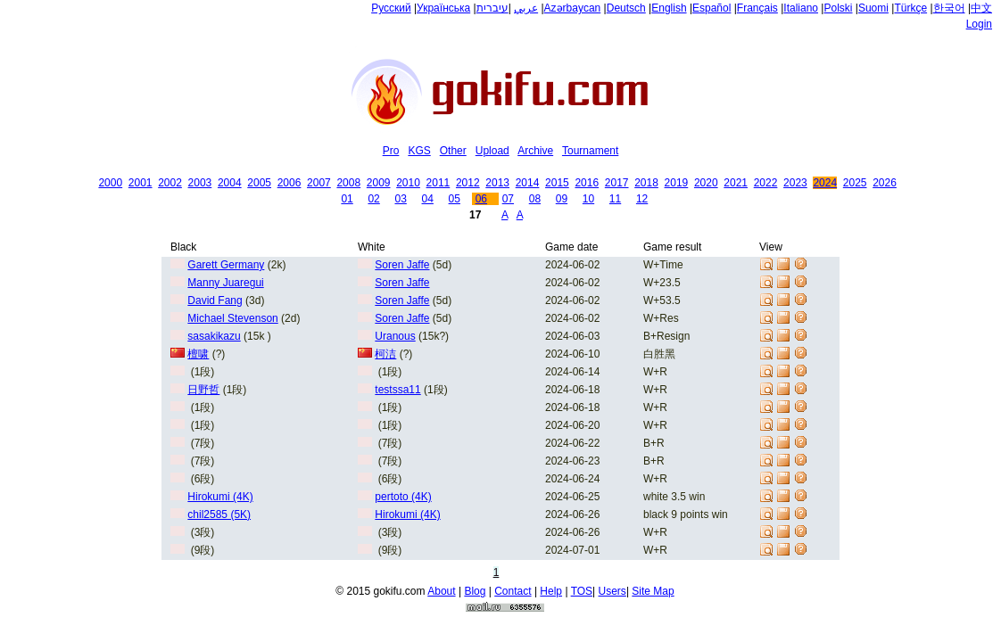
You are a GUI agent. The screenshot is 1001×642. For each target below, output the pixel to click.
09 (561, 199)
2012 (468, 183)
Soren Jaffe (402, 265)
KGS (419, 150)
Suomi (873, 8)
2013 (497, 183)
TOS (581, 591)
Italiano (800, 8)
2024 (825, 183)
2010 (408, 183)
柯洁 (385, 354)
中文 (981, 8)
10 (588, 199)
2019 (677, 183)
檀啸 (198, 354)
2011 (438, 183)
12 (642, 199)
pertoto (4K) (403, 496)
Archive (535, 150)
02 (373, 199)
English (668, 8)
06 (481, 199)
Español (711, 8)
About (441, 591)
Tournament (590, 150)
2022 (766, 183)
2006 (289, 183)
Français (757, 8)
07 (508, 199)
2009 (379, 183)
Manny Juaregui (225, 282)
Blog (474, 591)
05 (454, 199)
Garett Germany (225, 265)
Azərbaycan (572, 8)
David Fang (214, 300)
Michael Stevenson (232, 318)
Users (612, 591)
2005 (259, 183)
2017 (617, 183)
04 (428, 199)
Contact (512, 591)
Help (551, 591)
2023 (795, 183)
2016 (587, 183)
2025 (855, 183)
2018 (646, 183)
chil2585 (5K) (219, 514)
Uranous (395, 336)
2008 (348, 183)
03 (400, 199)
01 (346, 199)
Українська (443, 8)
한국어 (949, 8)
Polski (837, 8)
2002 (170, 183)
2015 (557, 183)
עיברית (492, 8)
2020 (706, 183)
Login (979, 24)
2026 (885, 183)
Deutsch (626, 8)
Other (453, 150)
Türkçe (910, 8)
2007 (319, 183)
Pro (391, 150)
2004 (230, 183)
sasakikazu (213, 336)
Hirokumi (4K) (219, 496)
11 (615, 199)
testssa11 (397, 389)
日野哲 (203, 389)
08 (535, 199)
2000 (110, 183)
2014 (528, 183)
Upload (492, 150)
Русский (391, 8)
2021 (736, 183)
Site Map (653, 591)
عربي (526, 8)
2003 (200, 183)
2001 (140, 183)
